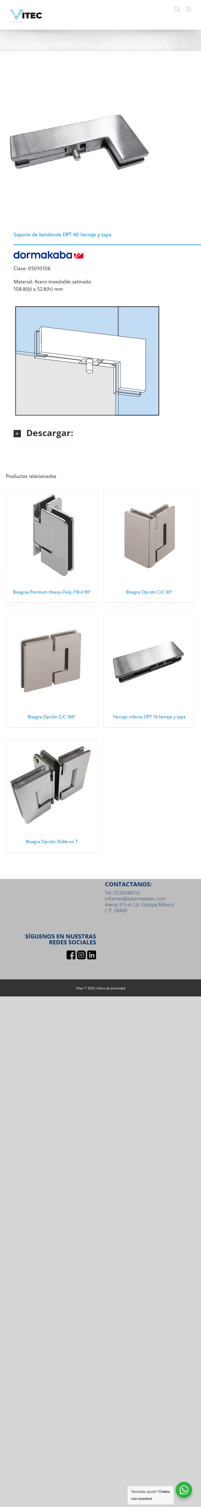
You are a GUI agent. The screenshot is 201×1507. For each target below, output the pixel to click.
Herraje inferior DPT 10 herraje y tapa (149, 717)
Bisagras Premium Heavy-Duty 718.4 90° (52, 592)
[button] (43, 432)
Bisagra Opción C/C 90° (149, 592)
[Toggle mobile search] (177, 9)
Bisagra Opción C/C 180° (52, 717)
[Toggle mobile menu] (189, 9)
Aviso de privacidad (111, 988)
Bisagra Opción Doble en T (52, 841)
